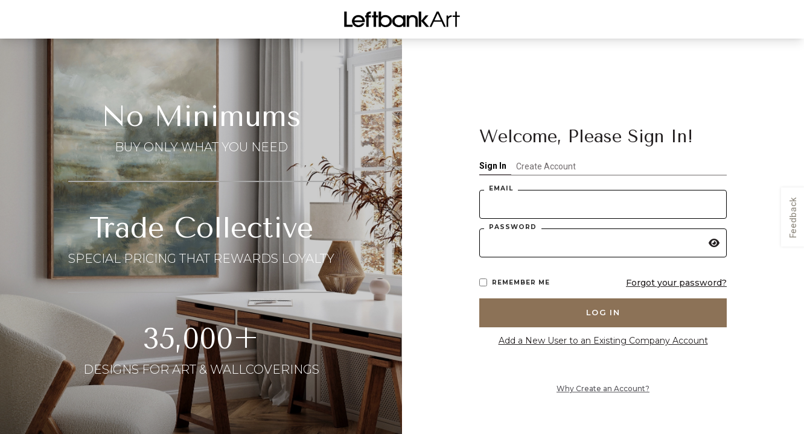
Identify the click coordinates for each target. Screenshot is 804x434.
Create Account (546, 166)
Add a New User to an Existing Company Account (603, 340)
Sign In (492, 166)
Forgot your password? (676, 282)
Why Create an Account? (603, 388)
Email (501, 188)
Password (513, 227)
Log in (603, 312)
